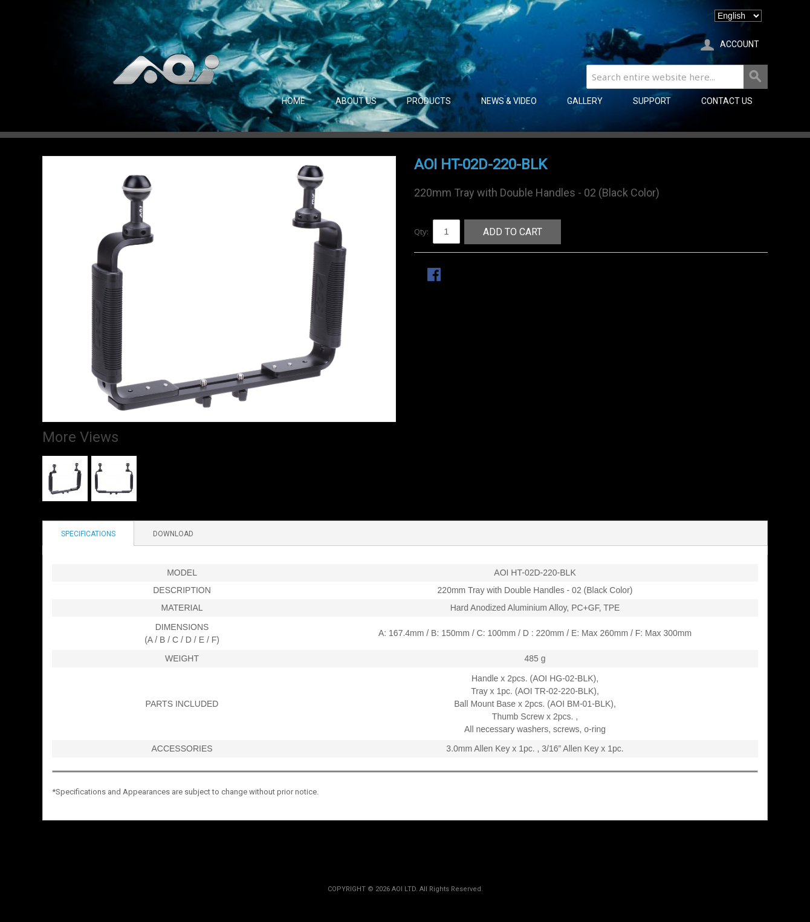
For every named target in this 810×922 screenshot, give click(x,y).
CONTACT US (727, 101)
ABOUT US (356, 101)
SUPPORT (652, 101)
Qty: (421, 231)
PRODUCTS (429, 101)
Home (293, 101)
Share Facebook (435, 276)
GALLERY (585, 101)
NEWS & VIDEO (509, 101)
